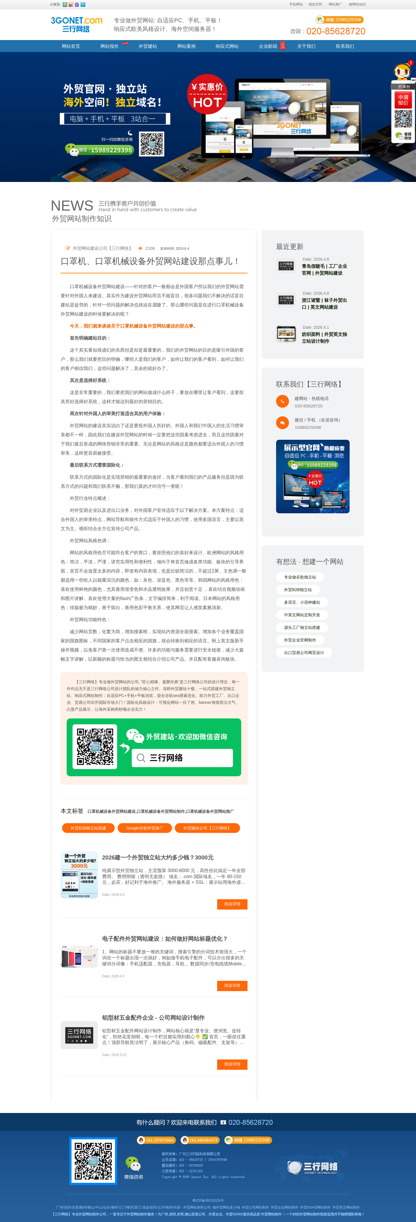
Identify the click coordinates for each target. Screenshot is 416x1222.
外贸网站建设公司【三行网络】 (99, 248)
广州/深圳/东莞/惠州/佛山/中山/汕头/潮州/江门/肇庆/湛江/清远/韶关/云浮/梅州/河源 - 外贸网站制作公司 (133, 1207)
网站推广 (335, 4)
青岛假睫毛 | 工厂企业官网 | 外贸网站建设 (324, 270)
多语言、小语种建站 (302, 602)
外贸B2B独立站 (298, 589)
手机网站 (296, 4)
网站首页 (71, 46)
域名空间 (315, 4)
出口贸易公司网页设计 (304, 652)
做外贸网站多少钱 (226, 1207)
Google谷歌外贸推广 (144, 828)
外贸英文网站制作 (346, 1207)
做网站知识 (357, 4)
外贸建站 (148, 46)
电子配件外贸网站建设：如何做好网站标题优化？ (165, 939)
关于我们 (306, 46)
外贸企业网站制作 (284, 1207)
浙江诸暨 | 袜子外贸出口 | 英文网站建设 (324, 304)
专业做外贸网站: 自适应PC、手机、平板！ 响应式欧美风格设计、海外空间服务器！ (168, 24)
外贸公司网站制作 (255, 1207)
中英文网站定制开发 (302, 615)
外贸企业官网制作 (300, 640)
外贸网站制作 (271, 1214)
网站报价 (109, 46)
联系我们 (345, 46)
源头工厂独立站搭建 (302, 627)
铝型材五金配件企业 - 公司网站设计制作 (153, 1018)
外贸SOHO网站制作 (315, 1207)
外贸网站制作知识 (82, 218)
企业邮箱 (268, 46)
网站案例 (186, 46)
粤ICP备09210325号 (207, 1201)
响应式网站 (227, 46)
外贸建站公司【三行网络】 (207, 828)
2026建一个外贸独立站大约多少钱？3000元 (157, 857)
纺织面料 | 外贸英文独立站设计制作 (324, 338)
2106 (146, 248)
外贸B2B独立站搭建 (88, 828)
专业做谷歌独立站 (300, 577)
